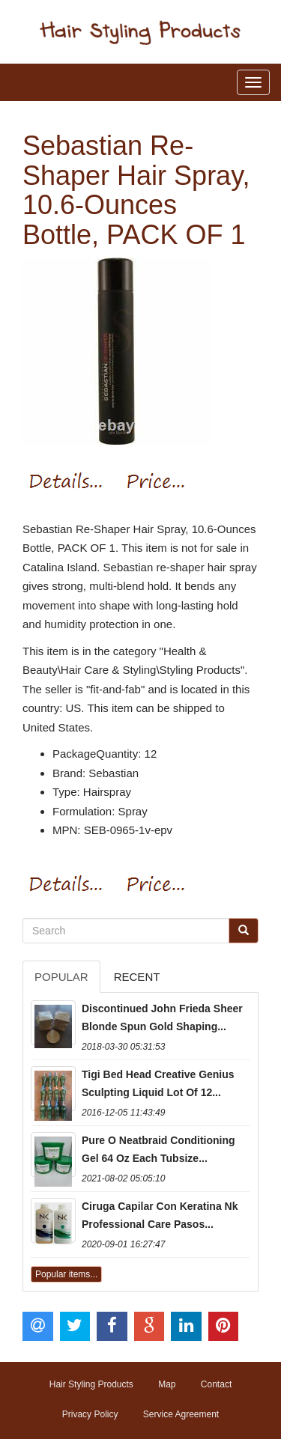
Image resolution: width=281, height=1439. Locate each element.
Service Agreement (181, 1414)
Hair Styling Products (91, 1384)
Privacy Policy (90, 1414)
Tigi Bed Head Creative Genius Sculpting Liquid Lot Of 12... (158, 1083)
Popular (61, 976)
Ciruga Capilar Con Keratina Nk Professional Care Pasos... (160, 1215)
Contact (216, 1384)
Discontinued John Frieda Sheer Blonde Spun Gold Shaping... (162, 1017)
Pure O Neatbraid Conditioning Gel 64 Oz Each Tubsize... (158, 1149)
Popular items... (66, 1274)
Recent (137, 976)
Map (166, 1384)
